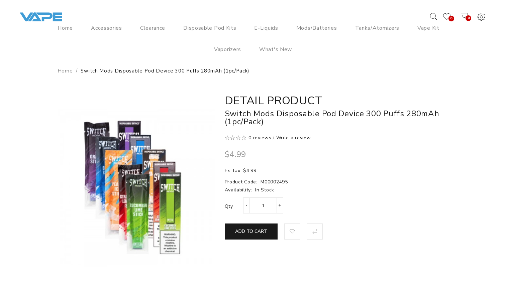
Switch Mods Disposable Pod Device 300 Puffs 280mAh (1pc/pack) (165, 70)
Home (65, 70)
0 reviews (259, 138)
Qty (229, 206)
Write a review (293, 138)
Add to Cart (251, 231)
